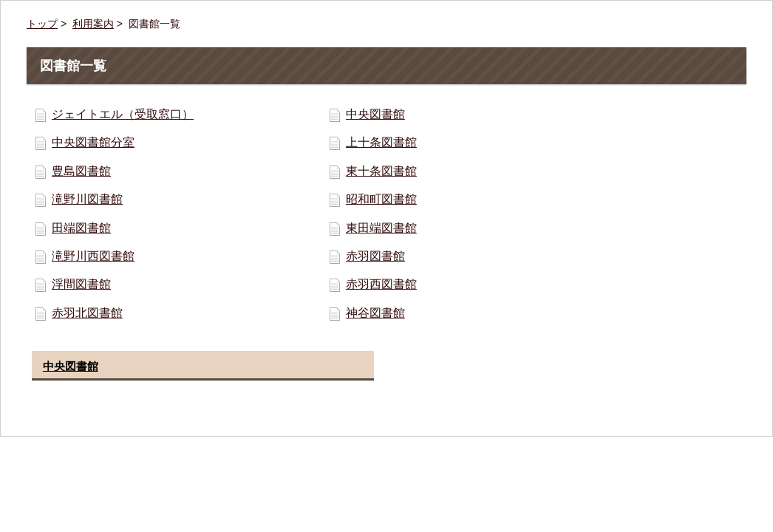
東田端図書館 (381, 228)
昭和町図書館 (381, 199)
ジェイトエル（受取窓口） (123, 114)
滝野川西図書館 (93, 256)
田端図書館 (81, 228)
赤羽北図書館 (87, 313)
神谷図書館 (375, 313)
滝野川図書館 (87, 199)
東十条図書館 (381, 171)
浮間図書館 (81, 284)
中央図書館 (375, 114)
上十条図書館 (381, 142)
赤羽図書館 (375, 256)
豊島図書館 (81, 171)
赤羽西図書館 (381, 284)
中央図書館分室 (93, 142)
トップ (42, 24)
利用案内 (93, 24)
